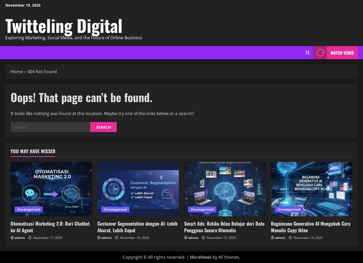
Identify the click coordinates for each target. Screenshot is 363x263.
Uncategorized (28, 209)
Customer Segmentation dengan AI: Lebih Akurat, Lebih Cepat (137, 227)
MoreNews (200, 257)
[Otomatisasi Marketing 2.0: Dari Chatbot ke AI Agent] (51, 189)
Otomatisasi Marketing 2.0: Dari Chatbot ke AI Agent (50, 227)
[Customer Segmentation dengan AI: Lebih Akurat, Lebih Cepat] (138, 189)
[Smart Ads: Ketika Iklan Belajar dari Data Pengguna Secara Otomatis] (225, 189)
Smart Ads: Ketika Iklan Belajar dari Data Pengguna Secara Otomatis (224, 227)
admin (20, 237)
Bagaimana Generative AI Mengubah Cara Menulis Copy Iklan (310, 227)
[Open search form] (308, 52)
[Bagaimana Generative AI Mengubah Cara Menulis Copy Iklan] (311, 189)
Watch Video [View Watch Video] (334, 52)
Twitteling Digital (64, 25)
